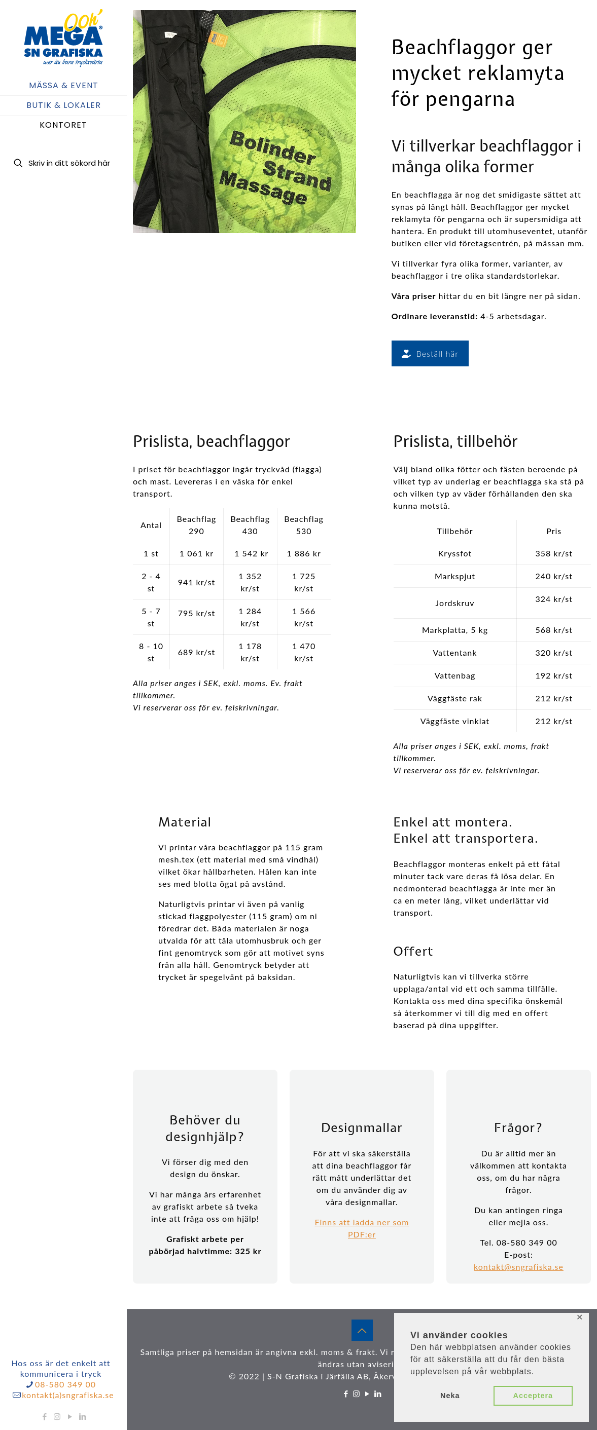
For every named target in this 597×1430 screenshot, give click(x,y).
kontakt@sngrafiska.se (519, 1266)
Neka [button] (450, 1395)
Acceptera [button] (533, 1395)
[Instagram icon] (57, 1416)
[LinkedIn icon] (83, 1416)
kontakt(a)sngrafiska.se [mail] (68, 1395)
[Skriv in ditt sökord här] (63, 163)
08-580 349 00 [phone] (65, 1384)
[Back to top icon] (362, 1330)
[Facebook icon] (45, 1416)
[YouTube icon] (70, 1416)
